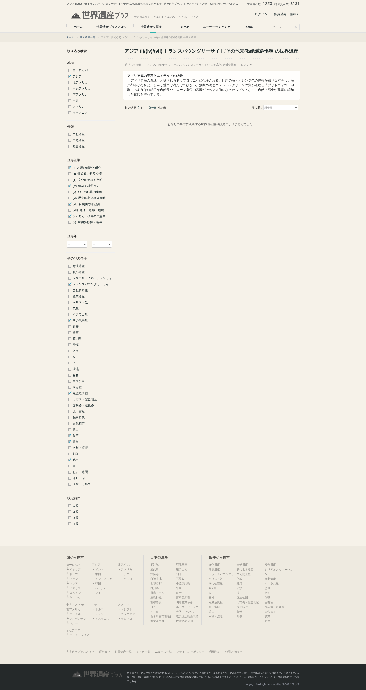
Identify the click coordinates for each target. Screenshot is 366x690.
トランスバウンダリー (223, 574)
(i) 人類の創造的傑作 (87, 167)
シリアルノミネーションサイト (94, 278)
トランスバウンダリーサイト (92, 284)
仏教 (76, 308)
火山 (76, 357)
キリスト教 (80, 302)
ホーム (70, 37)
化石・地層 (80, 472)
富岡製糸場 (183, 597)
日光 (153, 607)
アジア (77, 76)
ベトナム (100, 588)
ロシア (74, 583)
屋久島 (154, 569)
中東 (76, 100)
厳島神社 (156, 597)
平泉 (179, 588)
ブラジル (75, 614)
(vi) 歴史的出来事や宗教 (89, 198)
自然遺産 (79, 140)
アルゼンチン (78, 618)
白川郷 (154, 588)
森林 (76, 375)
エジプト (126, 609)
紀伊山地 (181, 569)
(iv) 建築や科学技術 (86, 186)
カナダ (125, 574)
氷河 (76, 351)
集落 (76, 435)
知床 (179, 574)
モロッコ (126, 618)
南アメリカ (80, 94)
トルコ (99, 609)
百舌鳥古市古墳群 (161, 616)
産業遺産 (79, 296)
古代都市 (79, 423)
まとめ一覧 (143, 651)
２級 (76, 511)
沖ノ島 (154, 611)
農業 (76, 441)
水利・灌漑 (80, 448)
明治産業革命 (184, 602)
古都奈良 (156, 602)
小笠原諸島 (183, 583)
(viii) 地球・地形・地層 (88, 210)
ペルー (74, 623)
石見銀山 (181, 578)
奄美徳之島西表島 (187, 616)
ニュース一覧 (163, 651)
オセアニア (80, 112)
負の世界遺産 (245, 569)
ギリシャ (75, 597)
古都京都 (156, 583)
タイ (98, 592)
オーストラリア (79, 635)
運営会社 (104, 651)
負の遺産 (79, 272)
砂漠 (76, 345)
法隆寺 (154, 574)
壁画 (76, 332)
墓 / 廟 (77, 338)
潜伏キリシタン (186, 611)
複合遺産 (79, 146)
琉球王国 (181, 564)
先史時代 (79, 417)
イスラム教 (80, 314)
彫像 (76, 454)
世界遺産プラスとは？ (80, 651)
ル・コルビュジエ (187, 607)
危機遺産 (79, 266)
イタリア (75, 569)
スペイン (75, 592)
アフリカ (79, 106)
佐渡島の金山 (184, 621)
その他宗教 (80, 320)
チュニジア (128, 614)
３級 (76, 517)
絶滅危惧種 (80, 393)
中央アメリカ (82, 88)
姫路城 (154, 564)
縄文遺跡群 (157, 621)
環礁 (76, 369)
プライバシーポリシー (190, 651)
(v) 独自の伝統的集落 (87, 192)
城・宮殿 (79, 411)
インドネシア (103, 578)
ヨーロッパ (80, 70)
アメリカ (126, 569)
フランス (75, 578)
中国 (98, 574)
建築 (76, 326)
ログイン (261, 14)
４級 (76, 523)
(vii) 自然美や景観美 (86, 204)
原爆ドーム (157, 592)
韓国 (98, 583)
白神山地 (156, 578)
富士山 (180, 592)
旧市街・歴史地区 (85, 399)
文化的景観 (80, 290)
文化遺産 (79, 134)
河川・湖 (79, 478)
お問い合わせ (233, 651)
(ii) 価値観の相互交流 (87, 173)
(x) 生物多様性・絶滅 (87, 222)
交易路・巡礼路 (83, 405)
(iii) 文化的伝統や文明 (87, 180)
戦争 (76, 460)
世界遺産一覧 (87, 37)
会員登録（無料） (287, 14)
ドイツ (74, 574)
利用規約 (214, 651)
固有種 (77, 387)
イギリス (75, 588)
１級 (76, 505)
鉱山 (76, 429)
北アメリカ (80, 82)
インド (99, 569)
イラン (99, 614)
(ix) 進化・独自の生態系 (89, 216)
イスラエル (102, 618)
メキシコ (126, 578)
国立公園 (79, 381)
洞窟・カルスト (83, 484)
